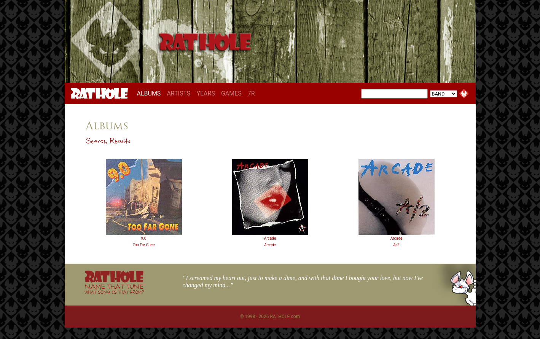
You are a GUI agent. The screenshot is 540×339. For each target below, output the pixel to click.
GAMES (231, 93)
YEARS (205, 93)
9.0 (144, 238)
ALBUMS (150, 93)
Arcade (270, 238)
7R (251, 93)
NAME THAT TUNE (114, 288)
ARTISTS (178, 93)
